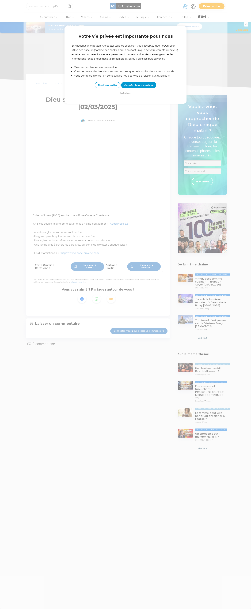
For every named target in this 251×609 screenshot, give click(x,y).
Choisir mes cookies (107, 85)
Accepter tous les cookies (138, 85)
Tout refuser (125, 93)
